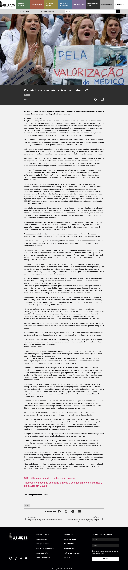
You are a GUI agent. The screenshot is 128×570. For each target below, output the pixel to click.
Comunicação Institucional (64, 4)
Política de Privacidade (72, 553)
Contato (67, 558)
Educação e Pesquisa (49, 4)
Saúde (27, 95)
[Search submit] (118, 11)
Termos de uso (69, 548)
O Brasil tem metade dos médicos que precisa (49, 478)
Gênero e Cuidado (37, 4)
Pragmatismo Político (38, 494)
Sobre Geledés (119, 4)
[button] (59, 511)
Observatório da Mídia (92, 4)
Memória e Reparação (21, 4)
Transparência (69, 544)
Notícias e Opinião (79, 4)
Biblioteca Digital (107, 4)
